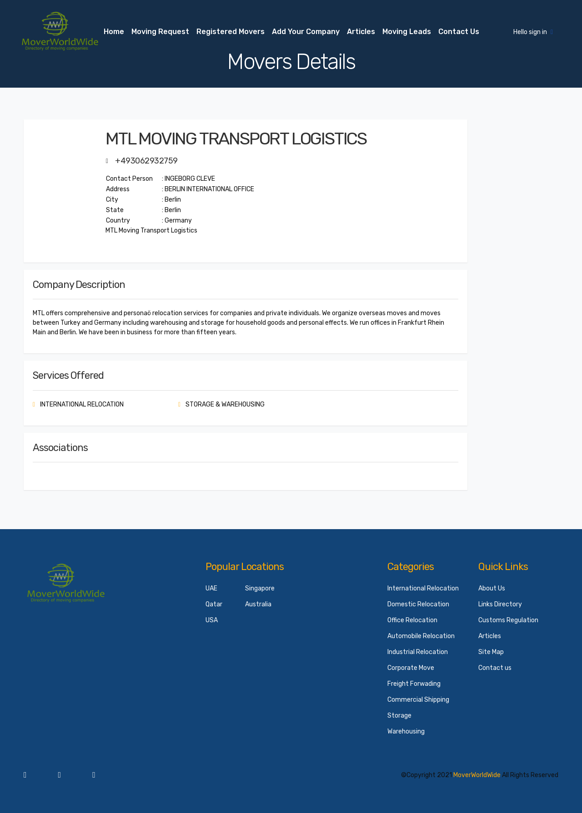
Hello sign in (533, 32)
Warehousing (406, 731)
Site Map (491, 652)
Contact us (458, 31)
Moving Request (160, 31)
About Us (491, 588)
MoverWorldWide (477, 775)
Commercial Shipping (418, 700)
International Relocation (423, 588)
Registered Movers (230, 31)
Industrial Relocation (417, 652)
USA (212, 620)
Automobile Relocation (421, 636)
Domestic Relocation (418, 604)
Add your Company (306, 31)
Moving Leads (406, 31)
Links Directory (500, 604)
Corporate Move (410, 668)
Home (114, 31)
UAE (211, 588)
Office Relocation (412, 620)
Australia (258, 604)
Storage (399, 715)
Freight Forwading (414, 684)
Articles (361, 31)
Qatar (214, 604)
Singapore (260, 588)
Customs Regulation (508, 620)
